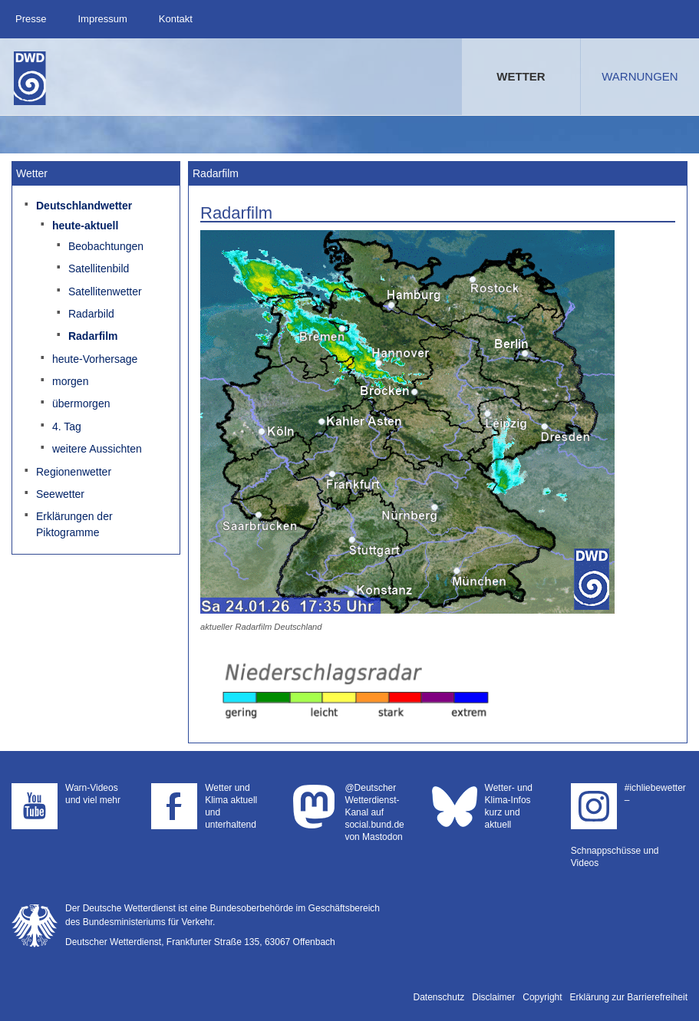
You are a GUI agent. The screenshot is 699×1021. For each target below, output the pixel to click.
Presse (30, 19)
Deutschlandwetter (84, 205)
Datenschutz (439, 997)
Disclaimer (493, 997)
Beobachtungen (105, 246)
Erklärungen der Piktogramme (74, 524)
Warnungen (640, 76)
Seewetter (60, 494)
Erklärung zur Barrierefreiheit (628, 997)
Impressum (102, 19)
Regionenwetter (73, 472)
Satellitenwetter (105, 291)
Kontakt (176, 19)
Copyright (542, 997)
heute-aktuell (85, 225)
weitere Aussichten (97, 449)
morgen (70, 381)
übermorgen (81, 403)
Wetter (520, 76)
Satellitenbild (98, 268)
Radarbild (91, 314)
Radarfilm (93, 336)
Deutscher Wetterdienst (30, 78)
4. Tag (66, 426)
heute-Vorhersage (94, 359)
